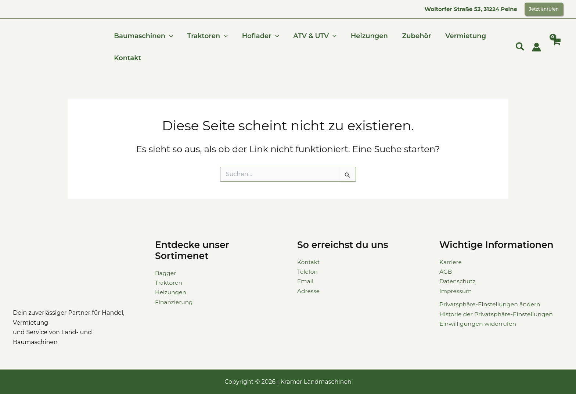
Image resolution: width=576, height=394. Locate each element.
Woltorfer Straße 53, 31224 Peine (471, 9)
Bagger (166, 273)
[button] (544, 9)
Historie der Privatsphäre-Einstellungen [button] (497, 314)
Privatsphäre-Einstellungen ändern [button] (490, 304)
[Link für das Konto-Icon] (536, 47)
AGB (446, 271)
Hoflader (258, 36)
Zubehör (411, 36)
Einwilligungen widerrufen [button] (478, 323)
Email (305, 281)
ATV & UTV (311, 36)
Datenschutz (458, 281)
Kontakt (127, 58)
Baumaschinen (143, 36)
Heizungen (365, 36)
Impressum (456, 291)
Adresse (308, 291)
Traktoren (206, 36)
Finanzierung (174, 302)
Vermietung (459, 36)
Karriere (450, 262)
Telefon (307, 271)
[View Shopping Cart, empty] (555, 47)
